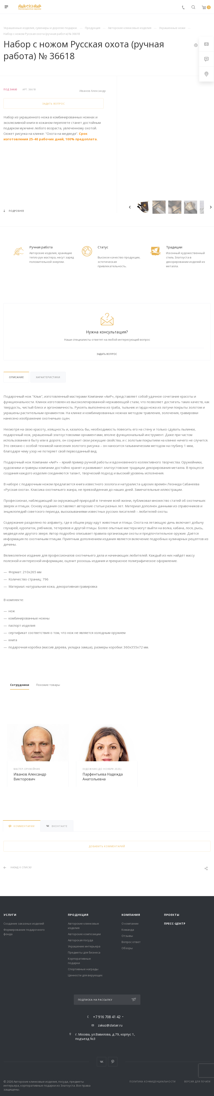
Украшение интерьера (84, 946)
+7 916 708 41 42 (106, 1017)
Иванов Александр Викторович (30, 776)
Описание (16, 377)
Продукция (78, 915)
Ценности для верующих (85, 975)
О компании (130, 923)
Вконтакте (101, 1061)
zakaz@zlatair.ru (110, 1025)
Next (210, 207)
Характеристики (48, 377)
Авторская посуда (80, 940)
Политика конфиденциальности (152, 1081)
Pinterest (112, 1061)
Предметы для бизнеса (84, 952)
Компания (131, 915)
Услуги (10, 915)
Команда (128, 930)
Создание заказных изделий (24, 923)
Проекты (171, 915)
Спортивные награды (83, 969)
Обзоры (127, 948)
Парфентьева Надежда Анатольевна (103, 776)
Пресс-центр (175, 923)
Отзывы (127, 936)
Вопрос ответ (131, 942)
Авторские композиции (84, 934)
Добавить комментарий (107, 846)
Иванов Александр (93, 91)
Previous (130, 207)
